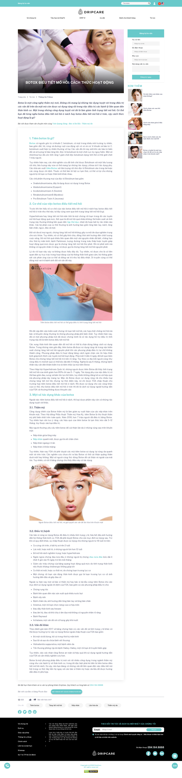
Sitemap (21, 750)
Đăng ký (154, 729)
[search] (149, 3)
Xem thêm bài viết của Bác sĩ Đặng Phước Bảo (66, 691)
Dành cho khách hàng (127, 18)
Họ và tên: (136, 40)
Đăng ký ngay (145, 77)
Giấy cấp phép (23, 733)
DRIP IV (82, 18)
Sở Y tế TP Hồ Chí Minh (27, 755)
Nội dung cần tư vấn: (140, 64)
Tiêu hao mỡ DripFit (57, 18)
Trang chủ (22, 97)
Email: (97, 729)
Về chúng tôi (31, 18)
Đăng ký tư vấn (24, 3)
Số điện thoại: (137, 48)
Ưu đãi (102, 18)
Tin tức (152, 18)
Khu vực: (135, 56)
